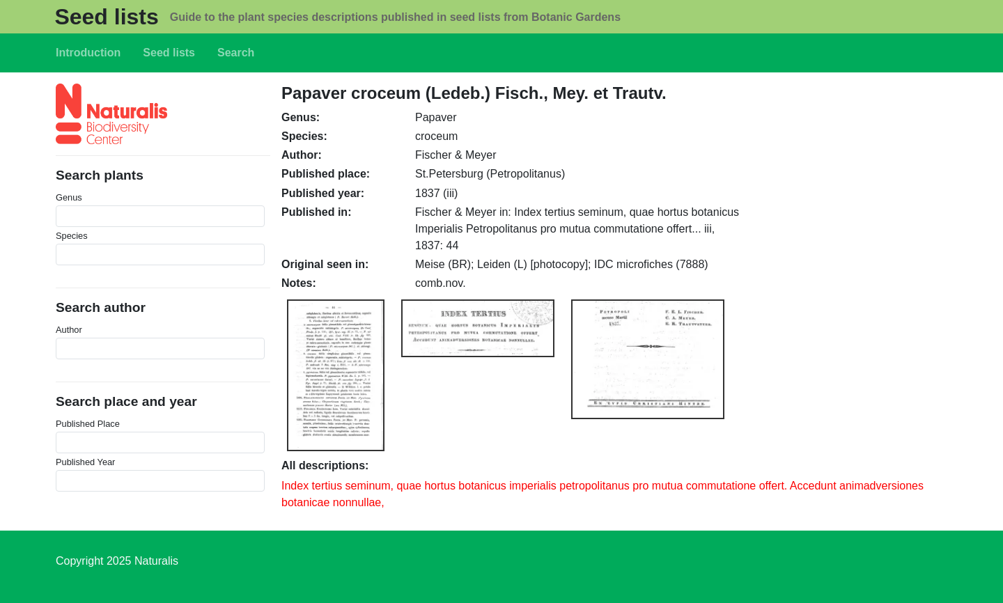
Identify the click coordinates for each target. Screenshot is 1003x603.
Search (235, 52)
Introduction (88, 52)
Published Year (85, 462)
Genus (69, 197)
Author (69, 329)
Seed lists (106, 16)
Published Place (88, 423)
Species (72, 235)
